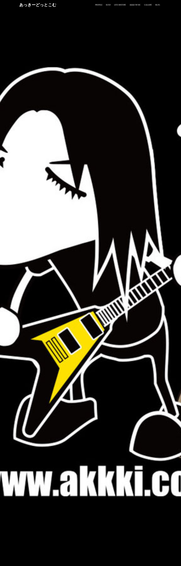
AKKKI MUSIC (135, 5)
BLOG (157, 5)
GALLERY (148, 5)
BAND (108, 5)
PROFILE (98, 5)
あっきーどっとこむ (37, 4)
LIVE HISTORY (120, 5)
